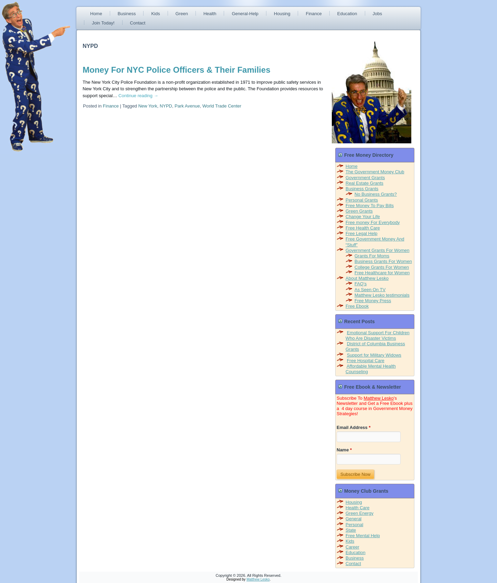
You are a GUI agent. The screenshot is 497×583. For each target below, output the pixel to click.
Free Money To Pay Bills (370, 205)
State (351, 530)
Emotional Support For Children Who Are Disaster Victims (378, 335)
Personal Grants (362, 200)
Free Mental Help (363, 535)
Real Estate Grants (364, 183)
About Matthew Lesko (367, 278)
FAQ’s (361, 283)
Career (352, 547)
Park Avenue (187, 106)
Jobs (377, 13)
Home (96, 13)
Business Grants (362, 188)
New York (147, 106)
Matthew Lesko (379, 398)
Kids (155, 13)
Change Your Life (363, 216)
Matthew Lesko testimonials (382, 295)
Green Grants (359, 211)
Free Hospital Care (365, 360)
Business (127, 13)
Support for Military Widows (374, 355)
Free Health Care (363, 228)
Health (209, 13)
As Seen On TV (370, 289)
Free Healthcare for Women (382, 272)
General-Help (245, 13)
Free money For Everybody (373, 222)
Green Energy (359, 513)
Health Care (357, 507)
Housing (282, 13)
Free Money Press (373, 300)
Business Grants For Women (383, 261)
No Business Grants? (376, 194)
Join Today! (103, 22)
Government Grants (365, 177)
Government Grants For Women (377, 250)
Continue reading (138, 95)
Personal (354, 524)
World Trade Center (221, 106)
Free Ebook (357, 306)
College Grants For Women (382, 267)
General (353, 518)
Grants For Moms (372, 255)
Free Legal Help (362, 233)
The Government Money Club (375, 171)
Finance (313, 13)
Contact (138, 22)
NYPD (166, 106)
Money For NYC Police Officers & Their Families (176, 69)
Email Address (354, 427)
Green (182, 13)
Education (347, 13)
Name (344, 449)
